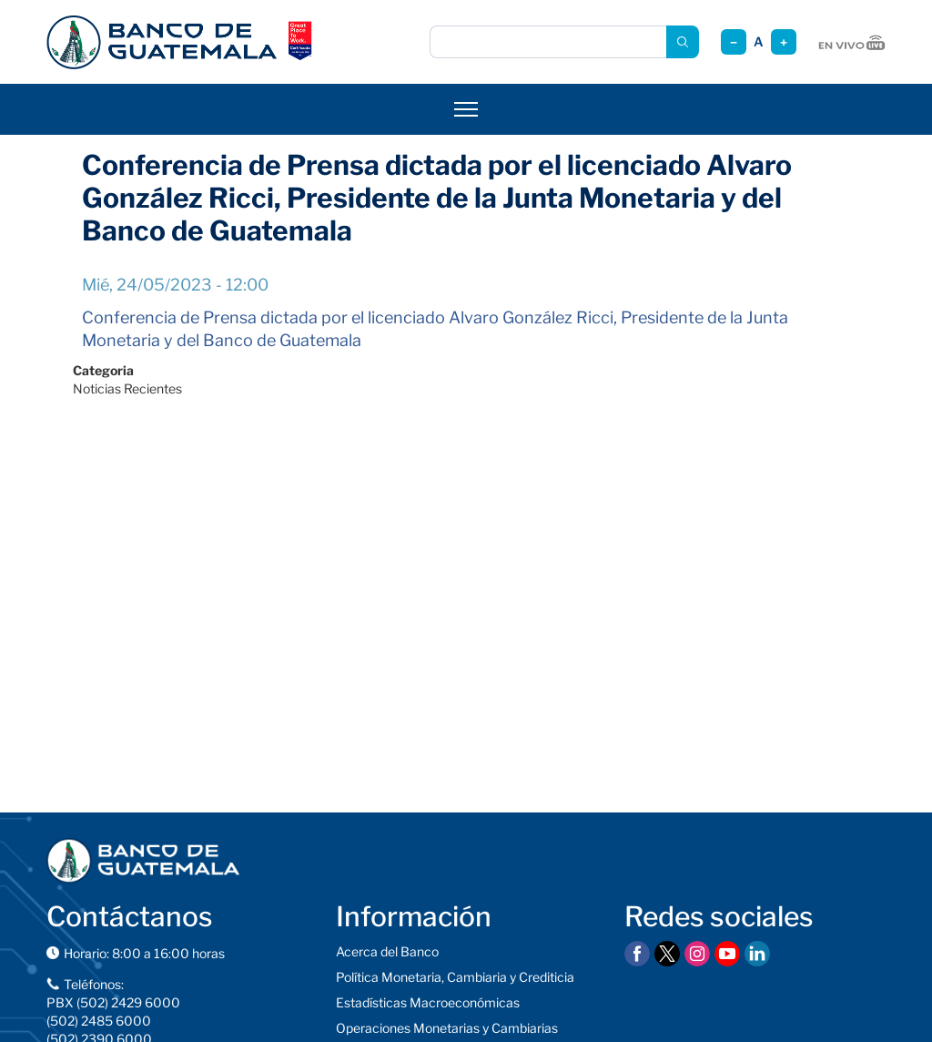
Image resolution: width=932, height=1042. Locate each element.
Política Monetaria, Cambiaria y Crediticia (455, 977)
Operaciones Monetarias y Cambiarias (447, 1028)
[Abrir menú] (466, 109)
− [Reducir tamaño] (733, 42)
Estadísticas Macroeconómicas (428, 1002)
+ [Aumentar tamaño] (783, 42)
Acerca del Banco (387, 951)
